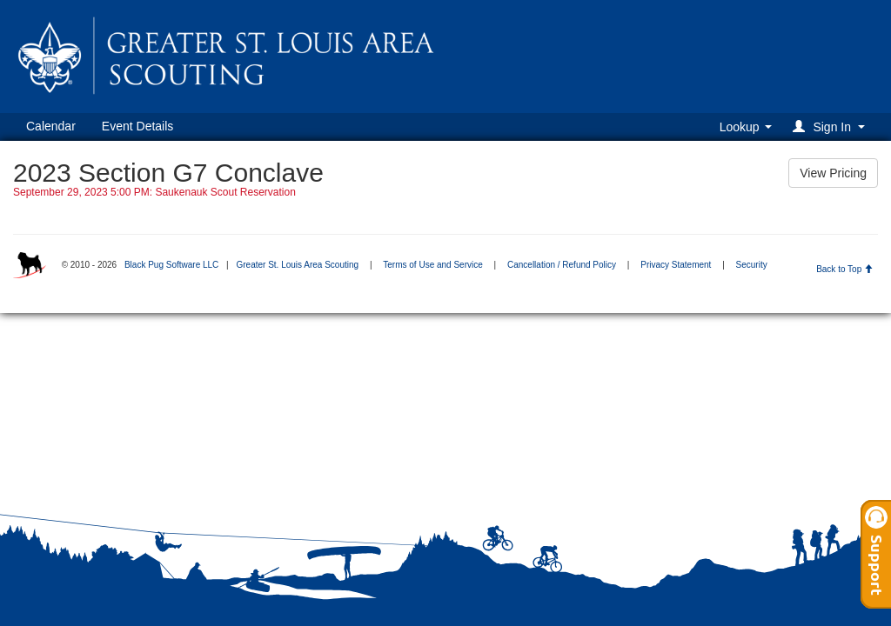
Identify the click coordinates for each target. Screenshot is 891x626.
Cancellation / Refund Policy (561, 265)
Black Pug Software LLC (171, 265)
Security (751, 265)
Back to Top (844, 269)
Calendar (51, 126)
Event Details (137, 126)
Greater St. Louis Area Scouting (297, 265)
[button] (831, 126)
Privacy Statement (675, 265)
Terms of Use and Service (433, 265)
